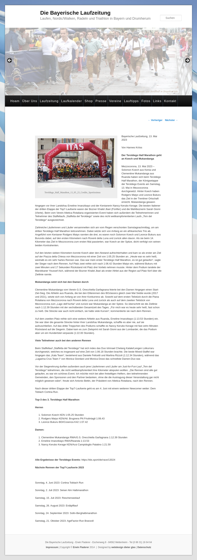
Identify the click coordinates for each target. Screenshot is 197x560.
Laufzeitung (49, 101)
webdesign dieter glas (123, 547)
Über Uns (29, 101)
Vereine (115, 101)
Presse (101, 101)
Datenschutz (144, 547)
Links (157, 101)
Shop (89, 101)
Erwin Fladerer (81, 547)
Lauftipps (131, 101)
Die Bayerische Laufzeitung (75, 13)
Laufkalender (71, 101)
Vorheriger (155, 120)
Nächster (171, 120)
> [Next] (187, 61)
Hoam (15, 101)
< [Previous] (10, 61)
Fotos (145, 101)
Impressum (52, 547)
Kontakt (170, 101)
